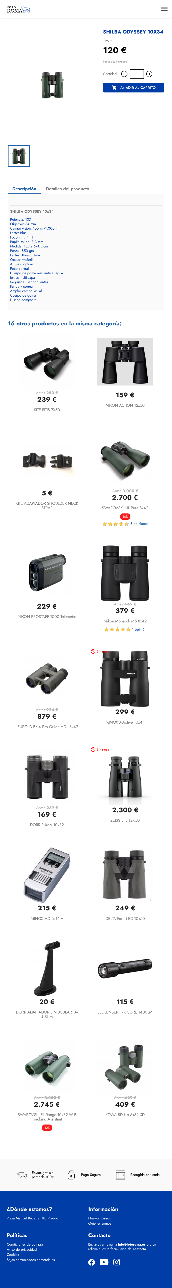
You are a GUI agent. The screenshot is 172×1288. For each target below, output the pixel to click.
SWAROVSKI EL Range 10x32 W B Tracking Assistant (47, 1117)
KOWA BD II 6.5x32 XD (125, 1115)
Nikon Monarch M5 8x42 (125, 621)
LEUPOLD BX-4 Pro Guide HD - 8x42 (47, 727)
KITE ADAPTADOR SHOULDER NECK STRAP (47, 506)
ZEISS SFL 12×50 (125, 820)
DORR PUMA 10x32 (47, 825)
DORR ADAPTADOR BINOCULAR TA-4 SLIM (47, 1014)
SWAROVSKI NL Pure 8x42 (125, 508)
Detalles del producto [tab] (67, 189)
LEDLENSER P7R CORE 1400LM (125, 1012)
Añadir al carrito (134, 88)
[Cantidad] (137, 74)
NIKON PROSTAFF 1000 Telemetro (47, 617)
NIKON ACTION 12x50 (125, 405)
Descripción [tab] (24, 189)
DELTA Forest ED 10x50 (125, 918)
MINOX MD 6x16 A (47, 918)
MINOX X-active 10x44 (125, 722)
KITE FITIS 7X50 (47, 410)
